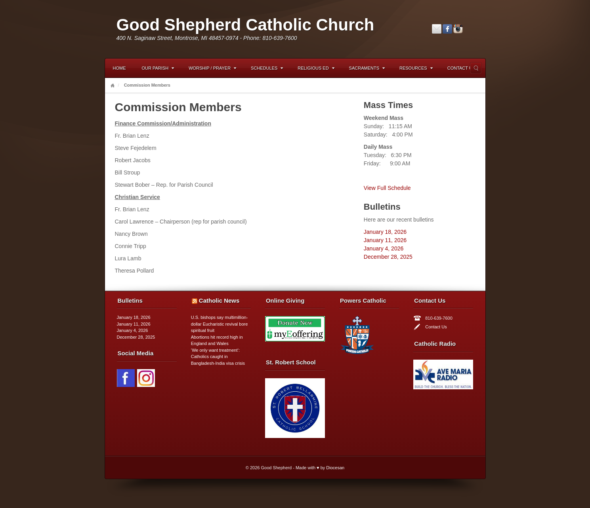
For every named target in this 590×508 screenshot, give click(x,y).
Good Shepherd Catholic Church (245, 24)
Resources (416, 68)
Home (119, 68)
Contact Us (461, 68)
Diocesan (335, 467)
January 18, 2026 (385, 232)
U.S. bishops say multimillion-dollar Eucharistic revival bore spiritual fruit (219, 324)
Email (436, 29)
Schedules (267, 68)
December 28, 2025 (388, 257)
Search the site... (476, 68)
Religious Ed (316, 68)
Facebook (447, 29)
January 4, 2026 (383, 248)
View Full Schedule (387, 188)
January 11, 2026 (385, 240)
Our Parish (158, 68)
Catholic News (219, 300)
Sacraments (367, 68)
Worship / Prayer (212, 68)
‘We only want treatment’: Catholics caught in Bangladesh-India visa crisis (218, 357)
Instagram (458, 29)
